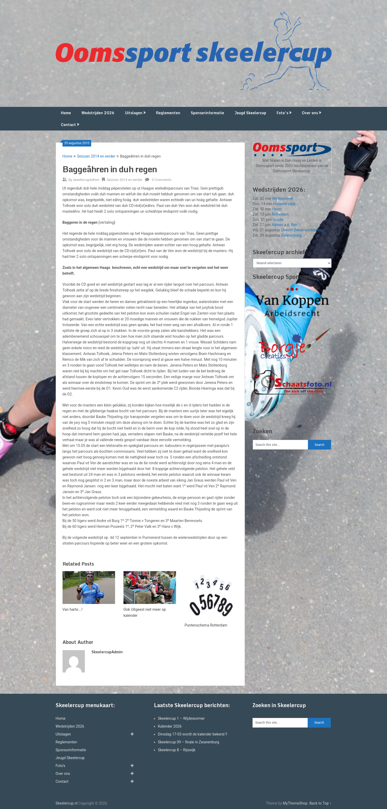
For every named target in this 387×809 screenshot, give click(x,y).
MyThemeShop (295, 803)
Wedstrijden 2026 (98, 113)
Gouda (278, 219)
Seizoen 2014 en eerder (96, 156)
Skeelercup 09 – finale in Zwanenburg (188, 742)
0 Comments (161, 180)
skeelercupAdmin (86, 180)
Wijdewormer (282, 198)
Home (66, 113)
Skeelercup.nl (67, 803)
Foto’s (282, 113)
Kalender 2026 (170, 726)
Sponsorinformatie (207, 113)
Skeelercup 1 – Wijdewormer (181, 718)
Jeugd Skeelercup (250, 113)
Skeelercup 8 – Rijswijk (176, 750)
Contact (68, 125)
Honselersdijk (284, 204)
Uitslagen (133, 113)
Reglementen (168, 113)
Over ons (310, 113)
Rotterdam (280, 214)
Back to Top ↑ (320, 803)
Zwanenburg (291, 235)
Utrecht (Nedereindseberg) (302, 230)
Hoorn (277, 209)
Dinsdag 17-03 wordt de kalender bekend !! (192, 734)
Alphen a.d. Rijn (284, 225)
